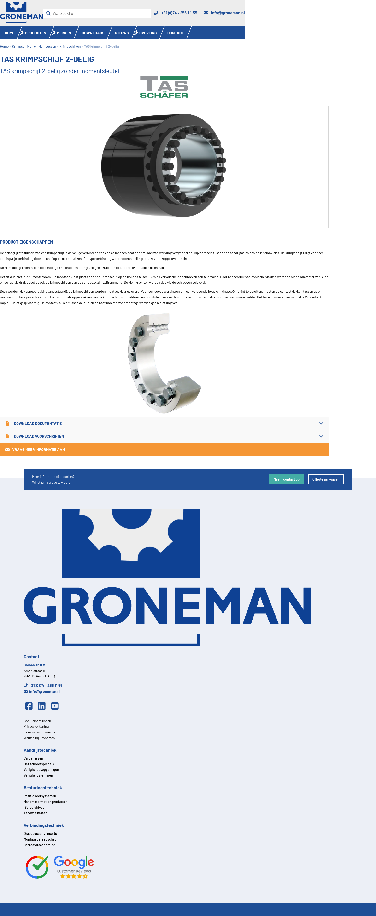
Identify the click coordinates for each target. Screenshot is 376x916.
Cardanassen (33, 758)
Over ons (148, 32)
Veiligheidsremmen (38, 775)
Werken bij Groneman (39, 738)
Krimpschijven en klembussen (34, 46)
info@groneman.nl (42, 691)
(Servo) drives (34, 807)
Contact (175, 32)
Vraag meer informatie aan (35, 449)
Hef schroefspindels (39, 764)
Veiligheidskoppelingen (41, 770)
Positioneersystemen (40, 796)
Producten (35, 32)
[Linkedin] (43, 706)
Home (9, 32)
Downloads (93, 32)
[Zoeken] (49, 13)
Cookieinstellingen (37, 721)
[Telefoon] (175, 13)
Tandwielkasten (35, 813)
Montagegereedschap (40, 839)
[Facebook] (30, 706)
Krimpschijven (70, 46)
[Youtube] (56, 706)
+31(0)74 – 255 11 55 (43, 685)
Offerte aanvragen (326, 479)
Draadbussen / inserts (40, 833)
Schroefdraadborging (39, 845)
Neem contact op (287, 479)
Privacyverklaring (36, 726)
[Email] (224, 13)
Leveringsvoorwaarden (40, 732)
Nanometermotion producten (46, 802)
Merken (64, 32)
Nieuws (122, 32)
